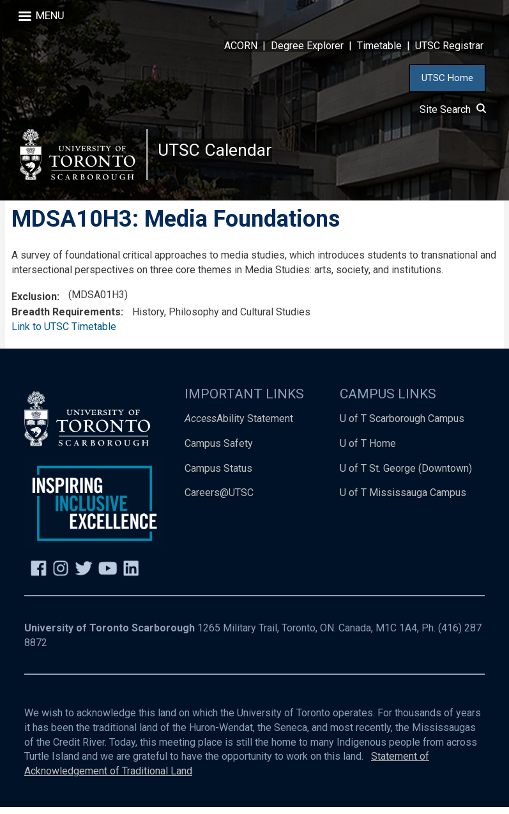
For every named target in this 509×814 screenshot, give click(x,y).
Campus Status (218, 475)
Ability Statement (239, 425)
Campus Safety (219, 450)
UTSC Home (447, 78)
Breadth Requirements (66, 319)
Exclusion (34, 304)
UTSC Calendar (218, 152)
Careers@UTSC (219, 500)
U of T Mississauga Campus (403, 500)
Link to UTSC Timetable (63, 334)
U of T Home (368, 450)
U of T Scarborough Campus (402, 425)
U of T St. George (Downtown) (406, 475)
